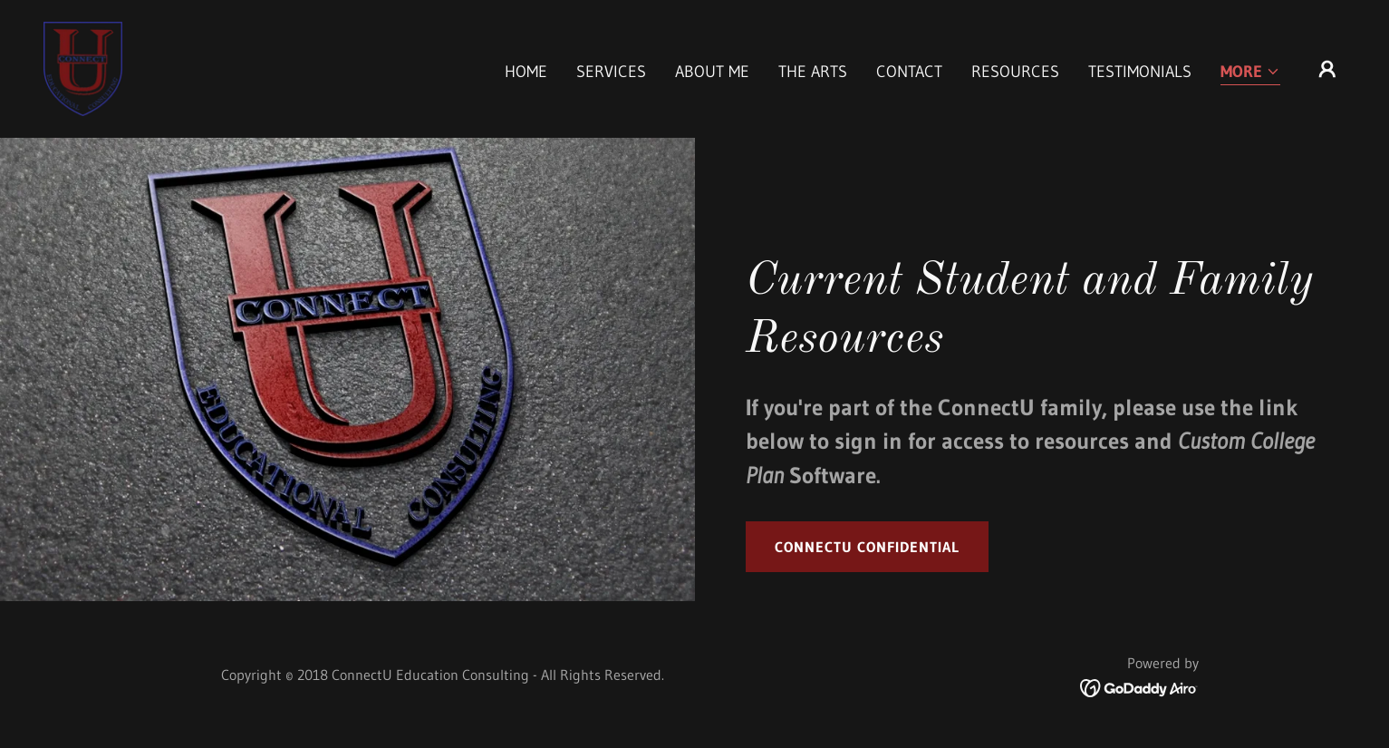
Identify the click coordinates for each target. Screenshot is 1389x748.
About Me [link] (712, 72)
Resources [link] (1015, 72)
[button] (1250, 73)
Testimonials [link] (1139, 72)
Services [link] (611, 72)
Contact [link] (909, 72)
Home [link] (526, 72)
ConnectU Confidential (867, 547)
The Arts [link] (812, 72)
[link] (82, 68)
